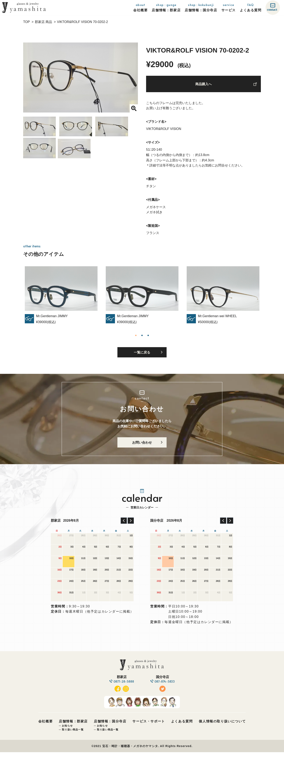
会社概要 (45, 730)
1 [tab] (136, 338)
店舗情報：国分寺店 (110, 730)
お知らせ (67, 734)
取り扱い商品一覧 (73, 738)
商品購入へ (203, 85)
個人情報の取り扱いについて (222, 730)
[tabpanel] (142, 297)
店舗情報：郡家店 (73, 730)
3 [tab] (148, 338)
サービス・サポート (148, 730)
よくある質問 (182, 730)
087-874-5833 (165, 690)
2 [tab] (142, 338)
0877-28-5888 (122, 690)
